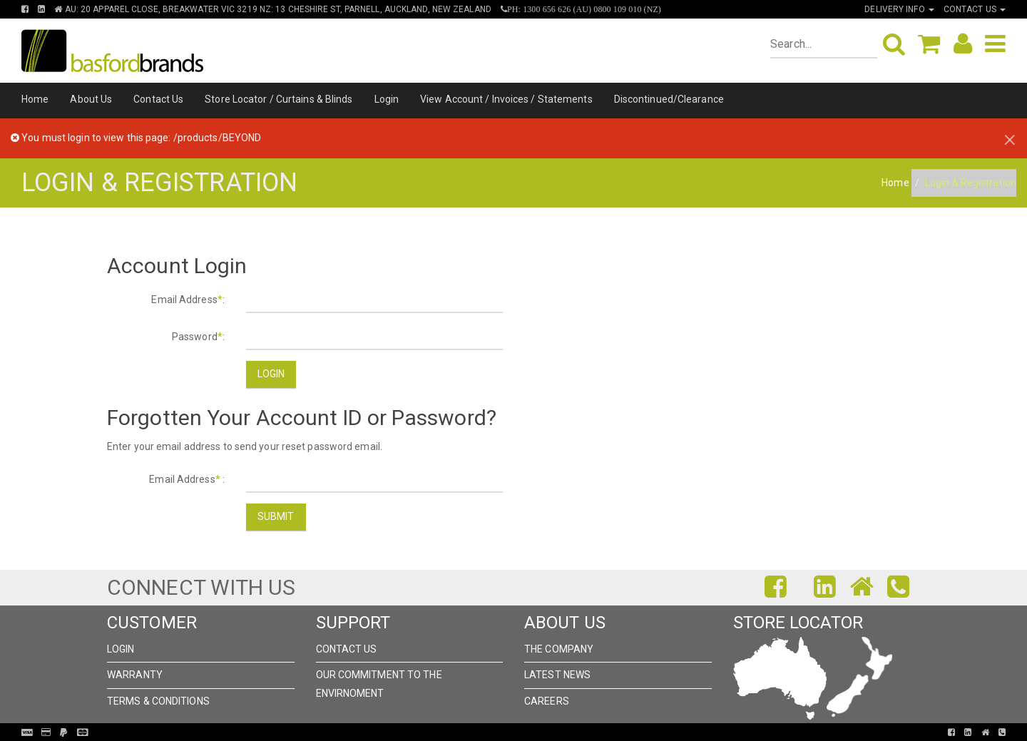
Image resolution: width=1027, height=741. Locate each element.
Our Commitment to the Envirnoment (379, 684)
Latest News (557, 674)
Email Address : (187, 479)
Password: (198, 336)
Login (386, 99)
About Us (91, 99)
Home (34, 99)
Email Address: (188, 299)
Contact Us (158, 99)
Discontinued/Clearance (669, 99)
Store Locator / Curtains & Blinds (278, 99)
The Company (558, 649)
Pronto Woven (508, 732)
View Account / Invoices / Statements (506, 99)
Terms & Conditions (158, 701)
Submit (276, 516)
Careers (546, 701)
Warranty (135, 674)
